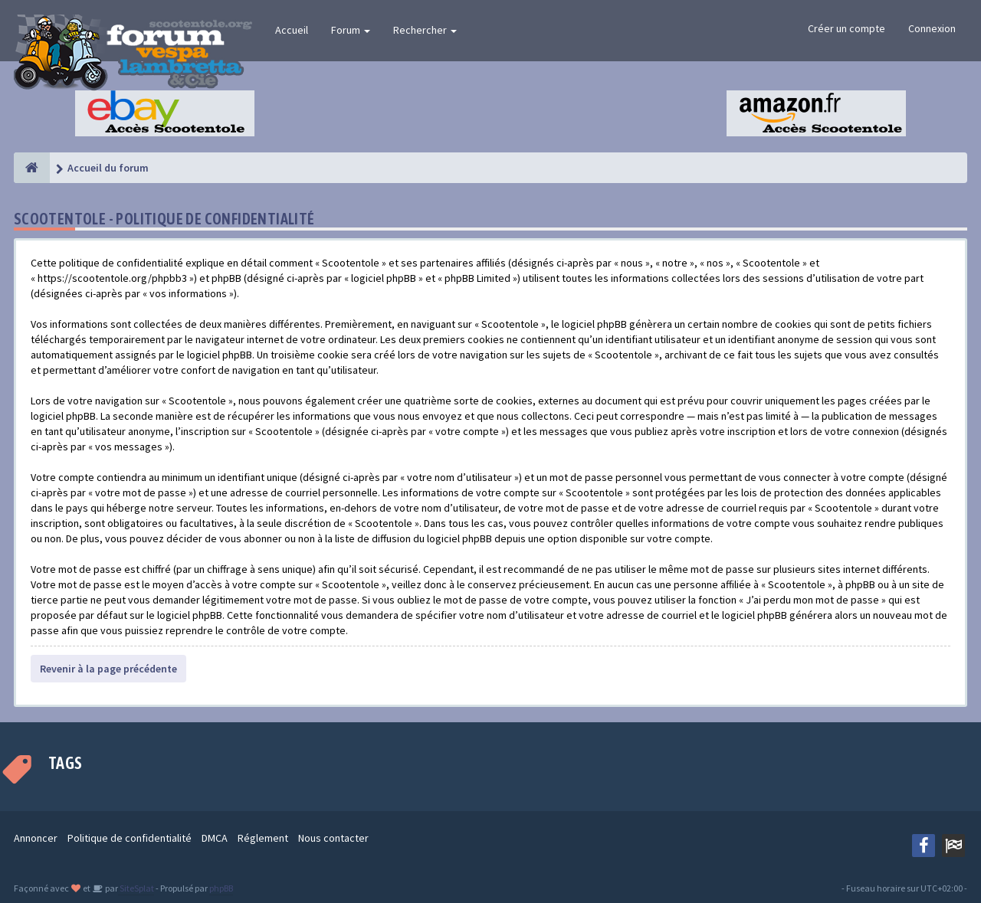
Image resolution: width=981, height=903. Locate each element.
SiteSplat (136, 888)
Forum (350, 30)
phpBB (221, 888)
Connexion (932, 28)
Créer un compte (846, 28)
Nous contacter (333, 838)
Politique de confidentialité (129, 838)
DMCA (215, 838)
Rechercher (425, 30)
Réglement (263, 838)
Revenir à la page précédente (108, 669)
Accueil (291, 30)
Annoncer (35, 838)
